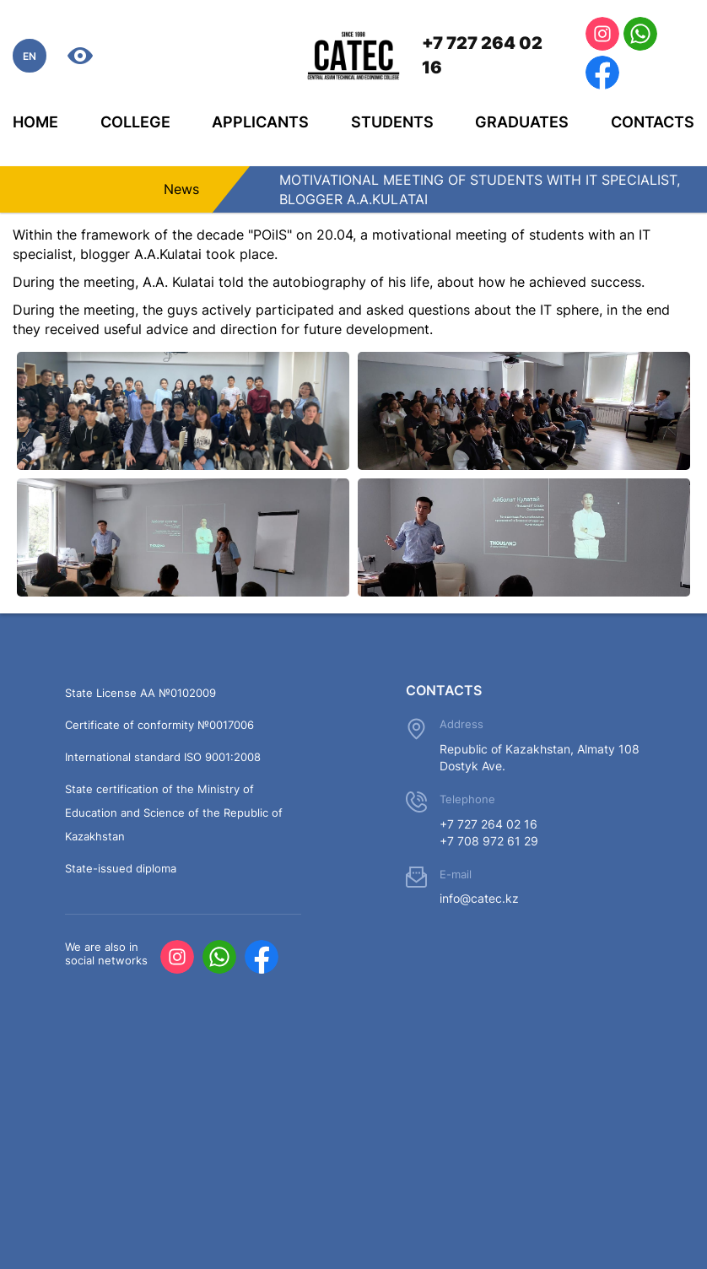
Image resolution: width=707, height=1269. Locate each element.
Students (392, 122)
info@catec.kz (479, 898)
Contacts (652, 122)
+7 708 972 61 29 (489, 841)
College (135, 122)
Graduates (522, 122)
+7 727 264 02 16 (482, 55)
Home (35, 122)
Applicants (260, 122)
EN (29, 56)
